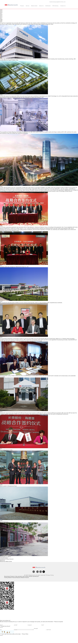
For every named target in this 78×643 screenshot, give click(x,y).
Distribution (48, 5)
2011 (1, 18)
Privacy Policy (50, 575)
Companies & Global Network (6, 559)
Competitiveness (4, 557)
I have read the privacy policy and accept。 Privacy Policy (14, 634)
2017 (1, 13)
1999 (1, 19)
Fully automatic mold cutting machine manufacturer (27, 576)
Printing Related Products (10, 577)
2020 (1, 9)
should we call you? (5, 626)
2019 (1, 11)
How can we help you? (5, 620)
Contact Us (62, 5)
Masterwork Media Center (6, 561)
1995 (1, 20)
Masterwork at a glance (5, 556)
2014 (1, 17)
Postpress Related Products (22, 577)
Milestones (2, 560)
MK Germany (55, 5)
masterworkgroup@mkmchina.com (57, 1)
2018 (1, 12)
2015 (1, 15)
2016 (1, 14)
